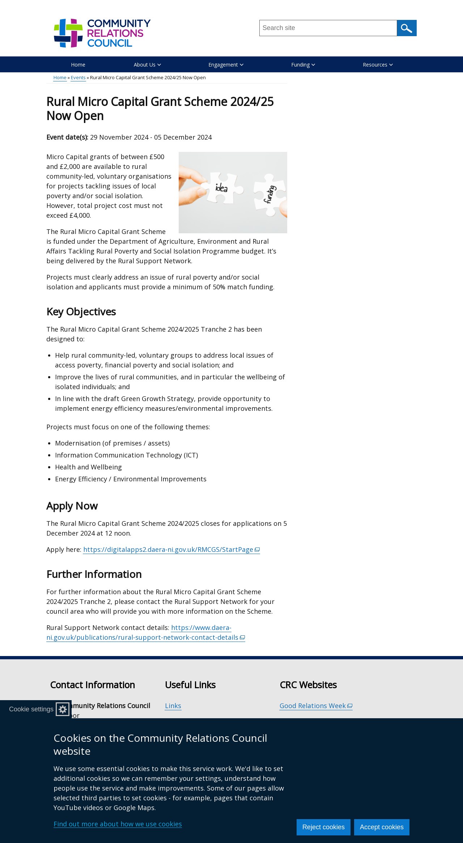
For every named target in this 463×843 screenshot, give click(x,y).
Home (78, 64)
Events (78, 77)
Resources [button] (378, 64)
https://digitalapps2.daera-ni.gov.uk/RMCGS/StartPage (171, 549)
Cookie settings (31, 709)
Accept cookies (382, 827)
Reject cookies (323, 827)
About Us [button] (147, 64)
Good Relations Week (316, 705)
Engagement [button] (225, 64)
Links (173, 705)
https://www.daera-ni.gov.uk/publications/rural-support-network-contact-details (145, 632)
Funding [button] (303, 64)
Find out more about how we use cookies (118, 823)
